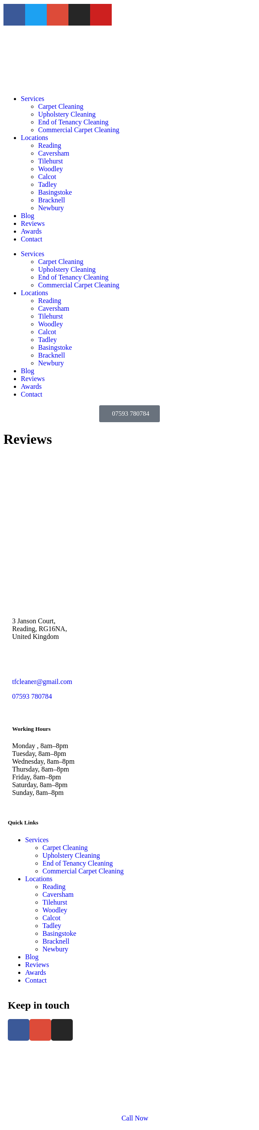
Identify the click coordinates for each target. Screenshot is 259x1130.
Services (32, 98)
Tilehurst (50, 161)
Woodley (50, 169)
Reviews (33, 223)
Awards (31, 231)
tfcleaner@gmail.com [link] (42, 681)
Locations (34, 137)
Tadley (47, 184)
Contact (31, 239)
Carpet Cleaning (60, 106)
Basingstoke (55, 192)
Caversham (53, 153)
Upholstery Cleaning (67, 114)
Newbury (51, 208)
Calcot (47, 176)
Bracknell (51, 200)
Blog (27, 215)
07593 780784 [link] (32, 696)
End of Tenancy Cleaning (73, 122)
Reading (49, 145)
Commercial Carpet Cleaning (79, 130)
